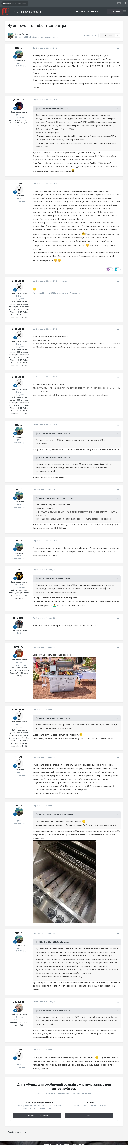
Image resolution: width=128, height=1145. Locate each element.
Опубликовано (44, 48)
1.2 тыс (19, 578)
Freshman (18, 611)
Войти (89, 1108)
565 (19, 115)
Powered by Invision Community (64, 1141)
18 (19, 63)
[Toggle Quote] (36, 108)
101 (19, 626)
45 (19, 198)
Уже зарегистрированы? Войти (90, 11)
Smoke (25, 34)
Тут (34, 152)
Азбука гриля (78, 1138)
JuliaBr (18, 183)
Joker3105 (18, 99)
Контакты (48, 1138)
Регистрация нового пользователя (37, 1108)
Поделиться (90, 35)
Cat (18, 562)
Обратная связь (62, 1138)
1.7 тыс (19, 1010)
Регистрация (115, 11)
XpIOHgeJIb (19, 994)
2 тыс (19, 293)
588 (19, 655)
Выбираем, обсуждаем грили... (44, 37)
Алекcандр (18, 277)
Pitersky (18, 640)
